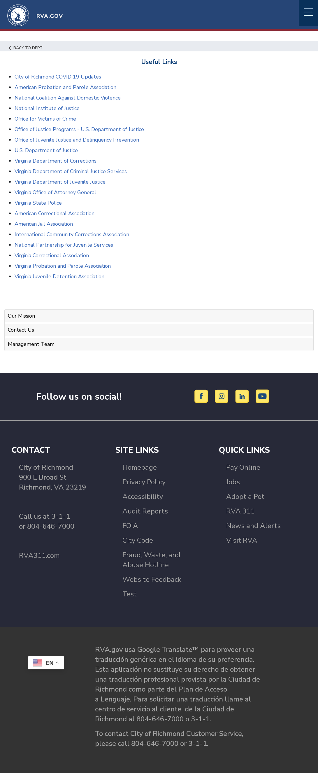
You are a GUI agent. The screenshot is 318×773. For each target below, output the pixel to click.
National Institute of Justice (48, 108)
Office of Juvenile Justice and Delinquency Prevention (78, 139)
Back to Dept (26, 48)
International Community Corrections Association (73, 234)
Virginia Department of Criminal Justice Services (72, 171)
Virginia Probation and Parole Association (64, 265)
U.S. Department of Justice (46, 150)
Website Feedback (151, 579)
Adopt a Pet (245, 496)
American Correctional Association (55, 213)
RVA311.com (39, 555)
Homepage (139, 466)
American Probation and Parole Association (66, 87)
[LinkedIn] (243, 395)
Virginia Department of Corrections (56, 160)
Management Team (31, 343)
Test (129, 593)
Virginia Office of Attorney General (56, 192)
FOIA (130, 525)
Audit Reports (145, 510)
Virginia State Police (39, 202)
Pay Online (243, 466)
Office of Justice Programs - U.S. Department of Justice (80, 129)
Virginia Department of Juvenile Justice (61, 181)
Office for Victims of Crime (46, 118)
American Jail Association (44, 223)
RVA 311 (240, 510)
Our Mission (22, 315)
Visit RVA (241, 539)
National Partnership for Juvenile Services (65, 244)
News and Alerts (253, 525)
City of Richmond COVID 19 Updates (59, 76)
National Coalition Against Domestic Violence (69, 97)
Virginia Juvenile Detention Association (61, 276)
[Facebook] (202, 395)
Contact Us (21, 329)
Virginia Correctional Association (53, 255)
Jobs (233, 481)
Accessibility (142, 496)
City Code (137, 539)
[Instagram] (223, 395)
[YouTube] (262, 395)
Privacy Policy (144, 481)
